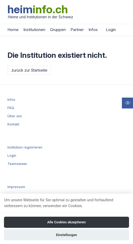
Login (111, 29)
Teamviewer (17, 164)
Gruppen (58, 29)
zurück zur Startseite (29, 70)
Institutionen (34, 29)
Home (13, 29)
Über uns (14, 116)
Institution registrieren (24, 147)
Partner (77, 29)
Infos (93, 29)
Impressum (16, 187)
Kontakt (13, 124)
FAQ (10, 108)
